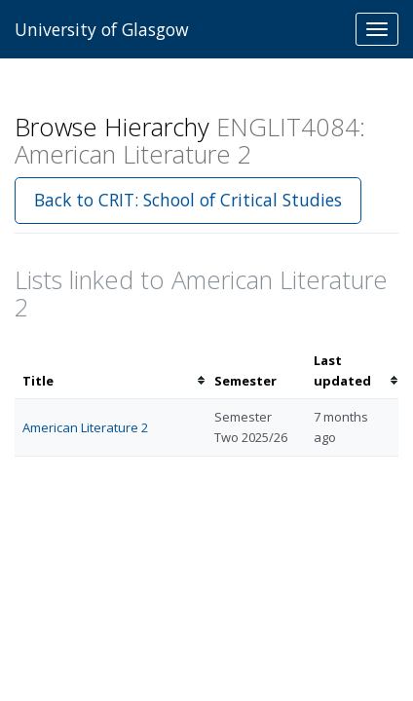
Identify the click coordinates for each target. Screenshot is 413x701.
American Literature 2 (85, 427)
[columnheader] (110, 371)
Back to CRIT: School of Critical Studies (188, 199)
